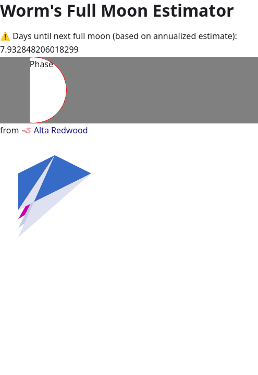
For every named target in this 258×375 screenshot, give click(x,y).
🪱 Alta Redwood (54, 130)
